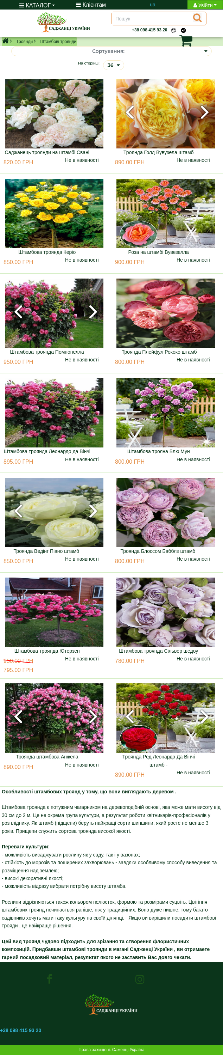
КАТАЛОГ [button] (35, 5)
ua (152, 4)
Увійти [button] (203, 5)
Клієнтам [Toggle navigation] (91, 5)
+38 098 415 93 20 (149, 30)
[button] (174, 40)
